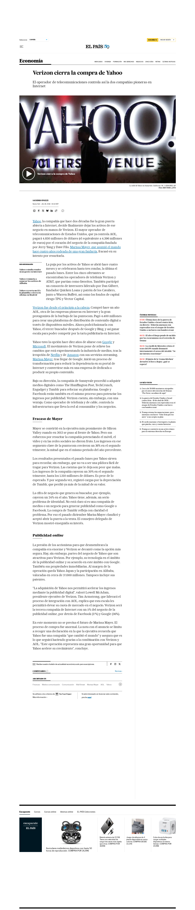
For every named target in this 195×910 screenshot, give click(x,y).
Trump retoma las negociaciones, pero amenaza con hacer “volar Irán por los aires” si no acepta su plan (158, 414)
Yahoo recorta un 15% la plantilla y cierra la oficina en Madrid (30, 293)
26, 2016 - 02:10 (49, 204)
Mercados (98, 62)
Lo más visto (146, 383)
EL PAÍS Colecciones (86, 812)
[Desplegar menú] (21, 46)
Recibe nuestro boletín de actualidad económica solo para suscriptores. (65, 664)
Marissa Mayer (43, 359)
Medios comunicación (51, 685)
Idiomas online (66, 812)
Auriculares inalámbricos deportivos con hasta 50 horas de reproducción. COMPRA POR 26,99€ (69, 849)
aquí (89, 697)
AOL (102, 685)
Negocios (139, 62)
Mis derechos (129, 62)
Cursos (37, 812)
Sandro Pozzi (40, 200)
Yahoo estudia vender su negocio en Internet (30, 271)
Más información (40, 697)
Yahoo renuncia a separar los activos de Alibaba (30, 281)
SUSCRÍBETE (152, 40)
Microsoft (39, 346)
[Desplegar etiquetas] (120, 684)
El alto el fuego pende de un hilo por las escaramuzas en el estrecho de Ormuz (158, 338)
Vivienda (108, 62)
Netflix (55, 355)
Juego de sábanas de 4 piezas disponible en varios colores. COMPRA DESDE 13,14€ (136, 840)
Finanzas (36, 685)
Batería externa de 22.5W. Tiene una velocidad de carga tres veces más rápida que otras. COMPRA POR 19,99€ (111, 841)
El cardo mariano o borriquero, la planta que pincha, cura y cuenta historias (159, 423)
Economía (31, 61)
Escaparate (24, 812)
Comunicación (68, 685)
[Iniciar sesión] (167, 40)
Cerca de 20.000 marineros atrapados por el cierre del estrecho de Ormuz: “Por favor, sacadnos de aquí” (157, 390)
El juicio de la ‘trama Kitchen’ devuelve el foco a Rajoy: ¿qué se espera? (156, 361)
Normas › (118, 671)
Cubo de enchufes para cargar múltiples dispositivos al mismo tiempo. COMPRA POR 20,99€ (162, 841)
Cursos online (50, 812)
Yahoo (37, 221)
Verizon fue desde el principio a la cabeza (61, 307)
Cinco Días (149, 62)
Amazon (73, 355)
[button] (97, 139)
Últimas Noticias (168, 62)
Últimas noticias (148, 315)
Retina (157, 62)
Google (107, 342)
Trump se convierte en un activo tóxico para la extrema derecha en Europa (158, 430)
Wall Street (80, 685)
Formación (117, 62)
